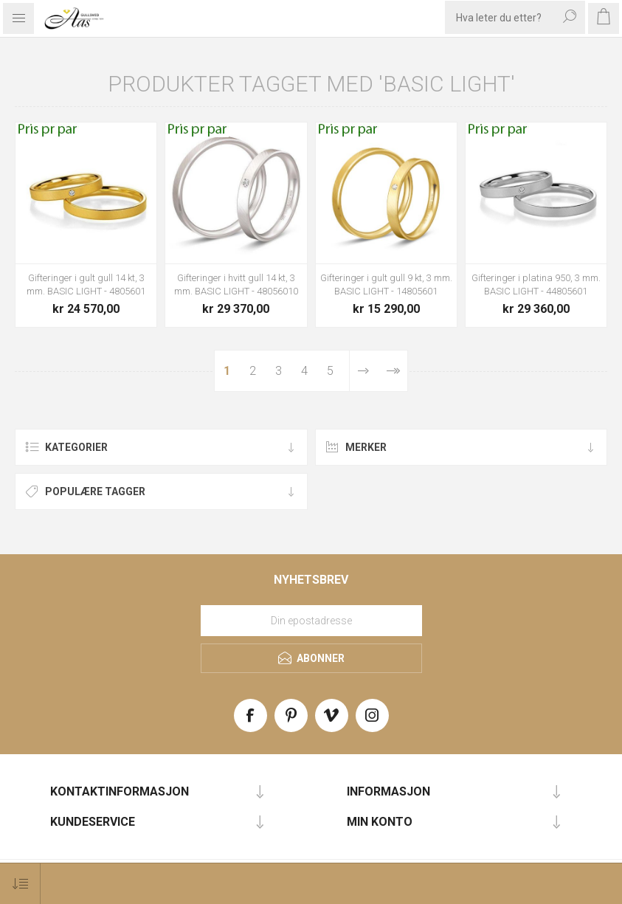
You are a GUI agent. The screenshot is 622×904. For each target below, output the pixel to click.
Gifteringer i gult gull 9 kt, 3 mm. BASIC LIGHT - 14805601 (386, 284)
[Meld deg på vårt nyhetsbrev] (311, 620)
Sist (392, 371)
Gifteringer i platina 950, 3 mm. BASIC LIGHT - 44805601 (536, 284)
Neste (363, 371)
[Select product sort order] (20, 883)
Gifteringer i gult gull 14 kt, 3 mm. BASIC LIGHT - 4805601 (86, 284)
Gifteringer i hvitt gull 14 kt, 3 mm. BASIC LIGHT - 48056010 (236, 284)
